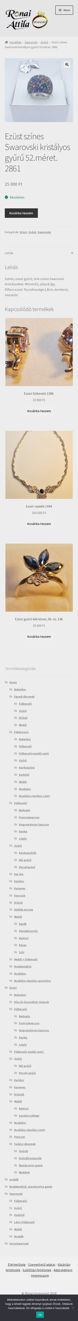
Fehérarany (21, 732)
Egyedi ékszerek (24, 696)
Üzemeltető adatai (41, 1264)
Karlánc (19, 881)
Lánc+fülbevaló (24, 1222)
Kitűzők (19, 1094)
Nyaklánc (25, 789)
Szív (21, 952)
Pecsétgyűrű (27, 867)
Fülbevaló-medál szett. (29, 1052)
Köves (23, 945)
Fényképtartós (28, 931)
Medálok (24, 1172)
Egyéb (23, 924)
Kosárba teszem (21, 213)
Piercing (19, 1137)
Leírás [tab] (9, 253)
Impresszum (40, 1275)
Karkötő (24, 775)
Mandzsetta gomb (31, 1165)
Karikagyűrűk (27, 853)
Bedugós (24, 810)
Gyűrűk (23, 1151)
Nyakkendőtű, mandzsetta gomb (30, 1186)
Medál (23, 725)
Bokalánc (20, 689)
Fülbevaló (25, 704)
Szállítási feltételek (37, 1270)
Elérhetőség (17, 1264)
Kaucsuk (19, 895)
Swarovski (31, 42)
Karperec (20, 888)
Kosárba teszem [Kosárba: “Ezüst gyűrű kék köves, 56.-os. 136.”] (39, 636)
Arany (13, 682)
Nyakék (19, 1236)
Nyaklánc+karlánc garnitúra (32, 981)
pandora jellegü (29, 1115)
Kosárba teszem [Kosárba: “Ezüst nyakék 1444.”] (39, 524)
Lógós (23, 838)
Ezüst (23, 232)
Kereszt (24, 938)
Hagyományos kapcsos (34, 824)
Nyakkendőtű (22, 966)
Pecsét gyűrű (27, 1073)
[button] (67, 64)
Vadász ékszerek (25, 1144)
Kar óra (19, 874)
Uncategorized (18, 1243)
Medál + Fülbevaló (25, 959)
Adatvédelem (63, 1270)
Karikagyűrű (27, 767)
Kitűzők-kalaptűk (30, 1158)
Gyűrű (44, 42)
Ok (40, 1314)
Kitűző (23, 718)
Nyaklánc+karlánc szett (34, 796)
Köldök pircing (23, 909)
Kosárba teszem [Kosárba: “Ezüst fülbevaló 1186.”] (39, 411)
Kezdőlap (15, 42)
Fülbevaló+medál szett (34, 753)
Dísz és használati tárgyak (31, 1002)
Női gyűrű (25, 860)
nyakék (14, 1179)
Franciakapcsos (29, 817)
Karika (23, 831)
